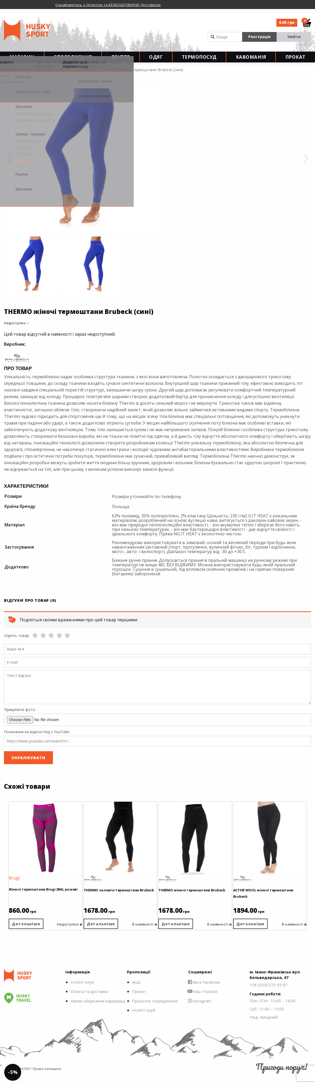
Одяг (156, 61)
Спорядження (73, 61)
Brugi (18, 883)
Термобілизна (45, 78)
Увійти (294, 36)
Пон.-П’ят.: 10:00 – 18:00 (273, 1009)
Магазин (22, 61)
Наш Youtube (203, 1000)
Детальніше (31, 928)
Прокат (295, 61)
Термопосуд (199, 61)
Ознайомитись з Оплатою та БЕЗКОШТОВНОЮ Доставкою (108, 4)
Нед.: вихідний (264, 1025)
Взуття (120, 61)
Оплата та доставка (89, 1000)
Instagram (199, 1009)
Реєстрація (259, 36)
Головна (8, 78)
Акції (136, 990)
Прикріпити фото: (20, 718)
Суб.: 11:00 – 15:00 (267, 1017)
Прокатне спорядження (155, 1009)
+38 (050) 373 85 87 (268, 993)
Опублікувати (28, 766)
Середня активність (80, 78)
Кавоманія (251, 61)
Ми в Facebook (204, 990)
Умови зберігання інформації (98, 1009)
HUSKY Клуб (82, 990)
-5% (17, 1068)
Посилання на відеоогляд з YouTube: (37, 740)
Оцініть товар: (17, 643)
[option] (118, 4)
